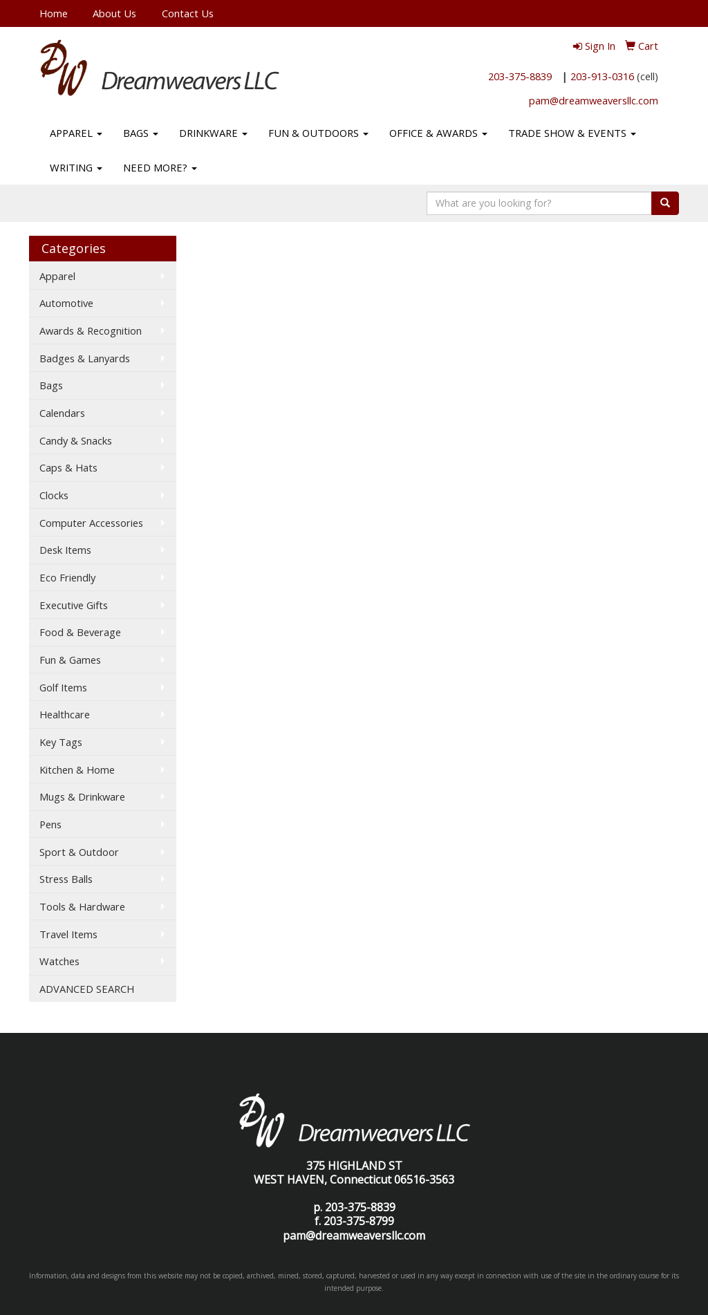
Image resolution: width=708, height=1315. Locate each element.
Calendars (62, 413)
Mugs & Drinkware (82, 796)
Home (53, 13)
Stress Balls (66, 879)
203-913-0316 (602, 76)
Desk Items (65, 550)
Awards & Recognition (90, 330)
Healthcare (64, 714)
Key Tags (60, 742)
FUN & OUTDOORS (318, 133)
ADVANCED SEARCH (86, 989)
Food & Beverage (80, 632)
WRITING (76, 167)
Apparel (57, 276)
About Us (114, 13)
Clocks (53, 495)
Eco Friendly (67, 577)
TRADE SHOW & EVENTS (572, 133)
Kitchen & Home (77, 769)
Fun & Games (70, 659)
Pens (50, 824)
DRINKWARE (213, 133)
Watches (59, 961)
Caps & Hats (68, 467)
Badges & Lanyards (84, 358)
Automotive (66, 303)
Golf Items (63, 687)
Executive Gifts (73, 605)
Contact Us (188, 13)
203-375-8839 (520, 76)
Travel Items (68, 934)
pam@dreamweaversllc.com (593, 100)
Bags (51, 385)
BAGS (140, 133)
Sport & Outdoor (79, 852)
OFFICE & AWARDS (438, 133)
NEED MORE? (160, 167)
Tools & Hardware (82, 906)
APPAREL (76, 133)
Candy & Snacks (75, 440)
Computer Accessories (91, 523)
